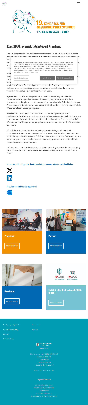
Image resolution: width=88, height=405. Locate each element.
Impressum (36, 325)
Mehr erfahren (12, 246)
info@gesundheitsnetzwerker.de (45, 396)
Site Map (35, 329)
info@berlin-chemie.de (44, 365)
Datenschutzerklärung (10, 329)
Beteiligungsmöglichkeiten (12, 325)
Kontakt (6, 334)
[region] (44, 70)
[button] (22, 246)
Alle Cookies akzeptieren (65, 78)
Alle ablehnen (47, 78)
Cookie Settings (8, 339)
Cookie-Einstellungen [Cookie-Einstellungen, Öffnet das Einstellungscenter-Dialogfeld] (21, 78)
